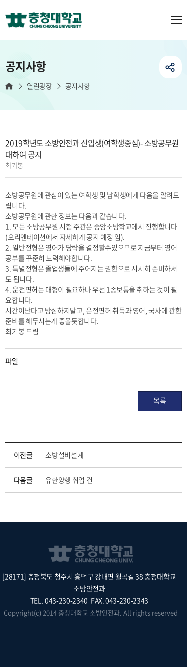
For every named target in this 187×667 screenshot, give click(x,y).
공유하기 (170, 67)
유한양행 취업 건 (68, 480)
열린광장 (39, 86)
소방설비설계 (64, 455)
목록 (159, 400)
